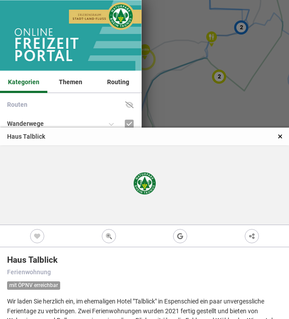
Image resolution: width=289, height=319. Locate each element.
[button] (129, 104)
